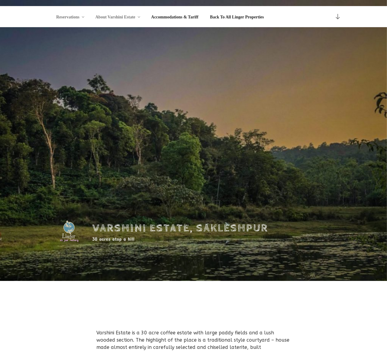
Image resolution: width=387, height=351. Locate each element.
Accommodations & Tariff (174, 17)
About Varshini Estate (118, 17)
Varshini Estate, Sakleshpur (180, 228)
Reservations (70, 17)
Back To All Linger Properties (237, 17)
